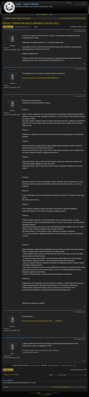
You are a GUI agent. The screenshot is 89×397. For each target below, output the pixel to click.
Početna (7, 18)
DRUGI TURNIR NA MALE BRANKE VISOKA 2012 (31, 23)
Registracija (44, 14)
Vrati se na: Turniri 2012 (11, 374)
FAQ (38, 14)
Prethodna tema (64, 18)
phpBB (38, 393)
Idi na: (51, 375)
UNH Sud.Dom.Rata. (12, 339)
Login (50, 14)
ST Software (47, 394)
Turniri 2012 (26, 18)
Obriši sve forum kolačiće (62, 387)
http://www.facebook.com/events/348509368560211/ (41, 78)
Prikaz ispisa (82, 18)
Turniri (14, 18)
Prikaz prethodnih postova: (26, 365)
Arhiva (19, 18)
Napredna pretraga (79, 4)
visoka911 (12, 31)
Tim (53, 387)
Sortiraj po (50, 365)
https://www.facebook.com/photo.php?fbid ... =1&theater (42, 321)
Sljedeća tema (74, 18)
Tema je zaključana (8, 26)
